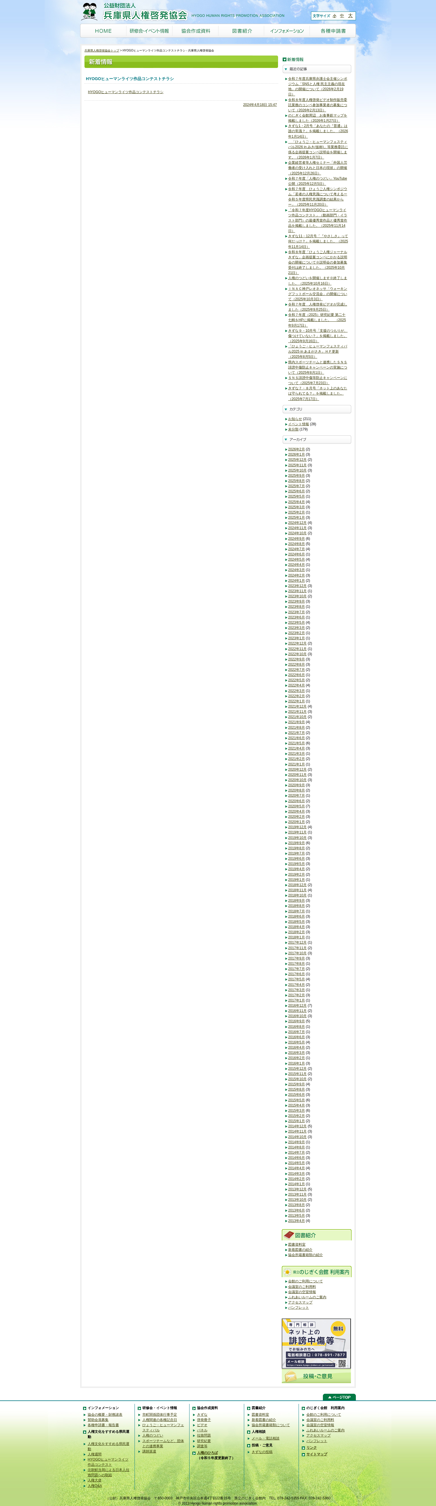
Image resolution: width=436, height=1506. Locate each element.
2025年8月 (296, 481)
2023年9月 (296, 601)
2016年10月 (297, 1016)
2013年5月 (296, 1216)
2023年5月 (296, 623)
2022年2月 (296, 696)
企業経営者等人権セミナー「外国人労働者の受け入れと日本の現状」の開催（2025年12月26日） (317, 168)
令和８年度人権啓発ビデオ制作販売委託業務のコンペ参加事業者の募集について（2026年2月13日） (317, 105)
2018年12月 (297, 885)
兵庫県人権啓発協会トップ (101, 50)
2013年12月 (297, 1189)
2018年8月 (296, 906)
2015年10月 (297, 1079)
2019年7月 (296, 853)
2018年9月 (296, 901)
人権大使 (95, 1480)
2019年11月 (297, 832)
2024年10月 (297, 533)
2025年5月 (296, 496)
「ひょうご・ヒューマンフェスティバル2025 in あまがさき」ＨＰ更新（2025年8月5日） (317, 351)
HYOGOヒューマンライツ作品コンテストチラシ (125, 92)
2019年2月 (296, 874)
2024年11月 (297, 528)
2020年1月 (296, 822)
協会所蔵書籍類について (271, 1425)
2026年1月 (296, 454)
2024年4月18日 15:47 (260, 105)
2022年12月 (297, 643)
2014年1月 (296, 1184)
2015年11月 (297, 1074)
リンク (311, 1448)
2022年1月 (296, 701)
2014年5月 (296, 1163)
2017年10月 (297, 953)
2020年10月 (297, 780)
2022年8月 (296, 664)
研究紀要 (204, 1441)
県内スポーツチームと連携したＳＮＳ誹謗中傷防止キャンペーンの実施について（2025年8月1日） (317, 367)
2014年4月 (296, 1168)
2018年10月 (297, 895)
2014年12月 (297, 1126)
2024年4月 (296, 565)
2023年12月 (297, 586)
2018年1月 (296, 937)
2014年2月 (296, 1179)
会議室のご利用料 (302, 1287)
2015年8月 (296, 1089)
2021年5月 (296, 743)
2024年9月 (296, 539)
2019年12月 (297, 827)
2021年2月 (296, 759)
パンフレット (298, 1308)
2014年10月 (297, 1137)
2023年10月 (297, 596)
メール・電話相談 (265, 1438)
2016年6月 (296, 1037)
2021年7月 (296, 733)
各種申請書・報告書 (103, 1425)
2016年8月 (296, 1027)
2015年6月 (296, 1095)
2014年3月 (296, 1174)
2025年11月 (297, 465)
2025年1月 (296, 517)
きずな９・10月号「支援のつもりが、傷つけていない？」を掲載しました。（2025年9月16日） (317, 336)
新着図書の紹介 (300, 1250)
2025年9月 (296, 476)
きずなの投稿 (262, 1452)
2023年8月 (296, 607)
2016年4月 (296, 1047)
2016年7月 (296, 1032)
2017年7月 (296, 969)
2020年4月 (296, 811)
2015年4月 (296, 1105)
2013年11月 (297, 1194)
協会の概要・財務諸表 (105, 1415)
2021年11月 (297, 712)
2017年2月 (296, 995)
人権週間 (95, 1454)
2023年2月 (296, 633)
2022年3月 (296, 691)
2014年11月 (297, 1131)
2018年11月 (297, 890)
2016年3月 (296, 1053)
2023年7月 (296, 612)
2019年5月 (296, 864)
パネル (202, 1430)
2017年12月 (297, 942)
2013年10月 (297, 1200)
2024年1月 (296, 581)
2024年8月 (296, 544)
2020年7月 (296, 795)
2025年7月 (296, 486)
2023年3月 (296, 628)
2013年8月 (296, 1205)
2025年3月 (296, 507)
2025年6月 (296, 491)
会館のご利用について (305, 1281)
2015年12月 (297, 1069)
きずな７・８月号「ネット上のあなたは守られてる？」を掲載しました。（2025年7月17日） (317, 393)
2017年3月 (296, 990)
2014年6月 (296, 1158)
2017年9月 (296, 958)
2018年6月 (296, 916)
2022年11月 (297, 649)
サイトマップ (316, 1454)
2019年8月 (296, 848)
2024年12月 (297, 523)
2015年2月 (296, 1116)
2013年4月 (296, 1221)
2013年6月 (296, 1210)
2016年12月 (297, 1006)
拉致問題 (204, 1435)
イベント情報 (298, 424)
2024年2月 (296, 575)
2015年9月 (296, 1084)
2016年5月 (296, 1042)
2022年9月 (296, 659)
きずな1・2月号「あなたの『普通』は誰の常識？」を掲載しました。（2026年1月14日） (318, 131)
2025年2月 (296, 512)
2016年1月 (296, 1063)
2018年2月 (296, 932)
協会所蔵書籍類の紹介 (305, 1255)
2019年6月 (296, 859)
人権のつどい (152, 1435)
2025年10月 (297, 470)
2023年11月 (297, 591)
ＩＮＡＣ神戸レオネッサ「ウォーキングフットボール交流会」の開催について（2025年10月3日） (317, 294)
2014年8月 (296, 1147)
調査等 (202, 1446)
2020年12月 (297, 769)
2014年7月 (296, 1152)
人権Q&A (95, 1486)
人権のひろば (207, 1453)
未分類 (293, 429)
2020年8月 (296, 790)
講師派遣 (149, 1451)
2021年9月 (296, 722)
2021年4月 (296, 748)
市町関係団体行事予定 (159, 1415)
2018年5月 (296, 922)
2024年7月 (296, 549)
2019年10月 (297, 838)
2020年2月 (296, 817)
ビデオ (202, 1425)
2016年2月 (296, 1058)
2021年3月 (296, 754)
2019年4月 (296, 869)
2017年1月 (296, 1000)
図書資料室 (297, 1244)
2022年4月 (296, 685)
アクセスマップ (300, 1302)
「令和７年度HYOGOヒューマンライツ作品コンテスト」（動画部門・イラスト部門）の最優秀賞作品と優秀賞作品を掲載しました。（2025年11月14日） (317, 220)
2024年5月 (296, 559)
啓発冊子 (204, 1420)
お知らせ (295, 419)
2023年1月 (296, 638)
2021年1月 (296, 764)
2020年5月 (296, 806)
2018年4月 (296, 927)
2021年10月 (297, 717)
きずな (202, 1415)
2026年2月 (296, 449)
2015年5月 (296, 1100)
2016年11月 (297, 1011)
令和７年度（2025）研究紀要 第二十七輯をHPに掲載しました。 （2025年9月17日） (317, 320)
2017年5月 (296, 979)
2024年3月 (296, 570)
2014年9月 (296, 1142)
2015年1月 (296, 1121)
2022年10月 (297, 654)
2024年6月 (296, 554)
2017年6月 (296, 974)
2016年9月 (296, 1021)
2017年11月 (297, 948)
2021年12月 (297, 706)
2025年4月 (296, 502)
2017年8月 (296, 964)
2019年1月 (296, 880)
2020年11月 (297, 775)
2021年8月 (296, 728)
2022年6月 (296, 675)
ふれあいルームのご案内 (307, 1297)
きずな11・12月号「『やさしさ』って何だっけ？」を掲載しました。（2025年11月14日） (318, 241)
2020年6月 (296, 801)
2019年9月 (296, 843)
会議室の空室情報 (302, 1292)
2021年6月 (296, 738)
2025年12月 (297, 460)
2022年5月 (296, 680)
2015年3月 (296, 1111)
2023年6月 (296, 617)
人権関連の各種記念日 (159, 1420)
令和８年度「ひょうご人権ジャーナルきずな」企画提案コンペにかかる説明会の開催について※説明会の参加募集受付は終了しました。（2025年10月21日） (317, 262)
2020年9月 (296, 785)
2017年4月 (296, 985)
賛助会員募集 (98, 1420)
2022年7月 (296, 670)
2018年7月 (296, 911)
